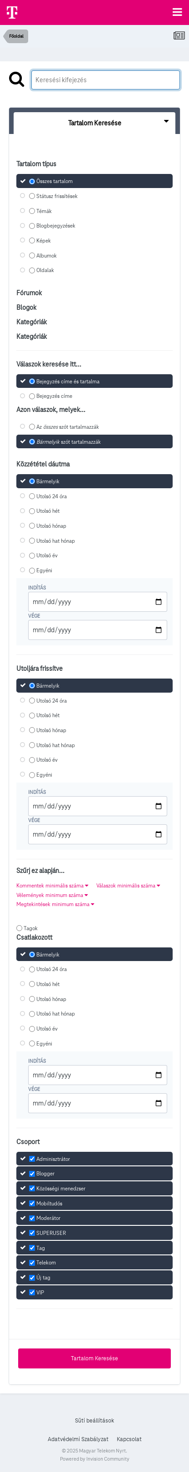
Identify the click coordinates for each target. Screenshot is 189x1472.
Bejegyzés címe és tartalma (67, 381)
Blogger (45, 1173)
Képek (43, 240)
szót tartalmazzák (68, 441)
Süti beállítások (94, 1420)
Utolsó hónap (51, 525)
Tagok (31, 928)
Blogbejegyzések (55, 226)
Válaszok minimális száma (128, 885)
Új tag (43, 1277)
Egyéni (44, 570)
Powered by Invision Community (94, 1459)
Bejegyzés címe (54, 396)
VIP (40, 1292)
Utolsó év (47, 555)
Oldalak (45, 270)
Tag (40, 1247)
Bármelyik (48, 481)
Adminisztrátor (53, 1158)
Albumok (46, 255)
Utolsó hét (48, 511)
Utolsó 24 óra (51, 496)
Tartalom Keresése (94, 1358)
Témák (44, 211)
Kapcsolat (129, 1439)
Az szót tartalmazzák (67, 426)
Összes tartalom (54, 181)
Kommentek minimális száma (52, 885)
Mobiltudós (49, 1203)
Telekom (46, 1262)
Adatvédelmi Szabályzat (78, 1439)
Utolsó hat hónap (55, 540)
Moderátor (48, 1218)
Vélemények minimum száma (52, 895)
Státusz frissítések (57, 196)
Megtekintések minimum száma (55, 904)
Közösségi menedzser (60, 1188)
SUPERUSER (51, 1232)
